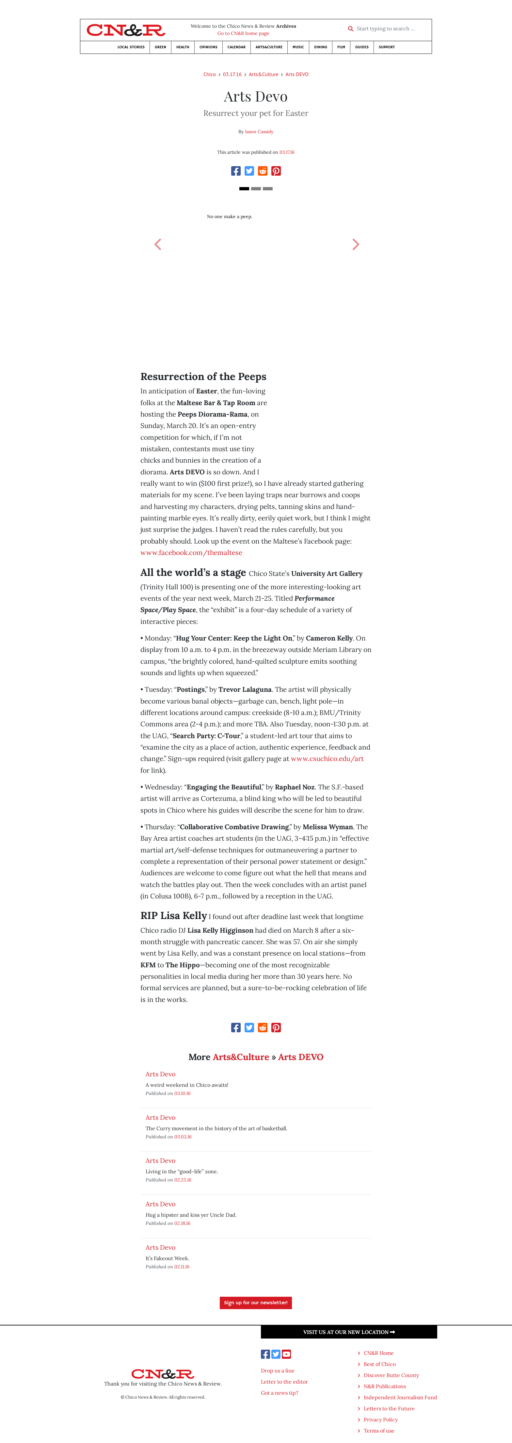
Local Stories (131, 47)
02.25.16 (182, 1180)
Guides (362, 47)
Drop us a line (278, 1370)
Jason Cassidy (259, 132)
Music (298, 47)
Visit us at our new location (349, 1332)
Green (160, 47)
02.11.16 (181, 1266)
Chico (209, 74)
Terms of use (379, 1430)
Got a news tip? (279, 1392)
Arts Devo (161, 1074)
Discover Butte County (391, 1375)
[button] (157, 236)
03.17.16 (232, 74)
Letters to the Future (389, 1408)
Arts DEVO (296, 74)
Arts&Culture (269, 47)
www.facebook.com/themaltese (191, 552)
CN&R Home (379, 1353)
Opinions (208, 47)
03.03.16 (183, 1137)
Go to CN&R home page (243, 33)
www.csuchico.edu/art (327, 758)
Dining (320, 47)
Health (182, 47)
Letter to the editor (284, 1381)
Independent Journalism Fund (400, 1397)
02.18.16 (182, 1223)
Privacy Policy (381, 1419)
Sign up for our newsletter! (256, 1303)
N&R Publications (385, 1386)
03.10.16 (182, 1093)
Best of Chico (380, 1364)
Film (341, 47)
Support (387, 47)
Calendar (237, 47)
